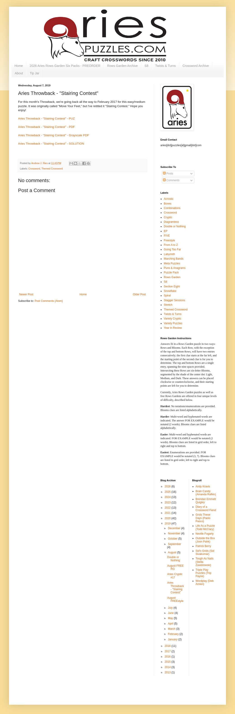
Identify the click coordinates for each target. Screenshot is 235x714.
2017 (168, 651)
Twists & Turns (165, 66)
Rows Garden (172, 277)
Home (18, 66)
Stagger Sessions (174, 300)
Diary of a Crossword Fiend (206, 508)
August (172, 552)
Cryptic (168, 217)
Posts (168, 173)
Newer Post (26, 294)
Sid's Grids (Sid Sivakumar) (205, 552)
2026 (168, 486)
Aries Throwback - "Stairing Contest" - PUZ (46, 118)
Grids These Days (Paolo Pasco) (203, 518)
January (173, 639)
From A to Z (171, 245)
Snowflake (170, 291)
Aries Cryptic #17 (175, 576)
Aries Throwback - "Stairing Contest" (175, 587)
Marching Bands (173, 258)
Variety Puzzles (173, 323)
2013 (168, 672)
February (173, 634)
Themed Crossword (52, 168)
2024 (168, 497)
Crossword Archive (196, 66)
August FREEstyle (175, 599)
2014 (168, 667)
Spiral (167, 295)
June (171, 613)
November (174, 533)
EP (165, 231)
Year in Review (173, 327)
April (171, 623)
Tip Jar (34, 73)
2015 (168, 661)
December (174, 528)
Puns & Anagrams (175, 268)
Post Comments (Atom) (49, 301)
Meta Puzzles (172, 263)
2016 (168, 656)
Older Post (139, 294)
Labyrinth (169, 254)
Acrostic (169, 198)
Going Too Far (172, 249)
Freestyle (169, 240)
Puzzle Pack (171, 272)
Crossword (34, 168)
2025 (168, 491)
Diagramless (171, 221)
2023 (168, 502)
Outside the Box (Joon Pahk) (205, 540)
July (171, 607)
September (174, 544)
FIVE (167, 235)
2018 (168, 646)
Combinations (172, 208)
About (19, 73)
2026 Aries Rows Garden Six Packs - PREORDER (65, 66)
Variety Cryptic (172, 318)
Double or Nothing (175, 226)
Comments (171, 180)
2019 (168, 523)
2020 (168, 518)
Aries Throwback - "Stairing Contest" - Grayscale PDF (53, 135)
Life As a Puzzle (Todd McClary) (205, 527)
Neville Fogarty (205, 533)
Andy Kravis (203, 486)
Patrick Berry (203, 546)
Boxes (167, 203)
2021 (168, 512)
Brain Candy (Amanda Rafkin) (206, 493)
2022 (168, 507)
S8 (146, 66)
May (171, 618)
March (172, 628)
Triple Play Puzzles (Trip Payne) (204, 573)
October (173, 538)
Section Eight (172, 286)
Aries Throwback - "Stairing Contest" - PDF (46, 127)
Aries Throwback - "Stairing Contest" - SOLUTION (51, 143)
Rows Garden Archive (122, 66)
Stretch (168, 304)
